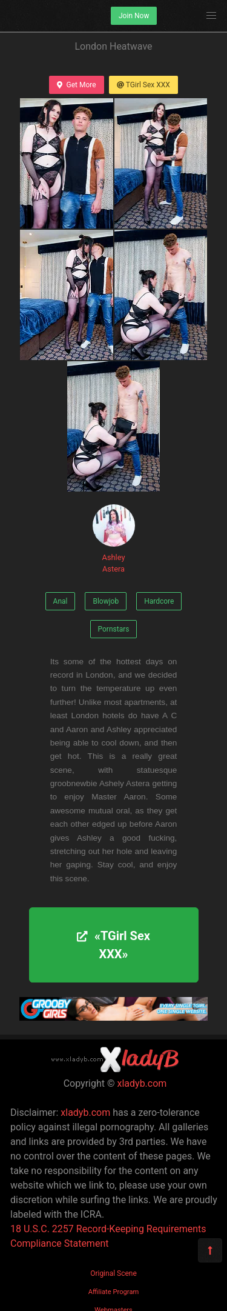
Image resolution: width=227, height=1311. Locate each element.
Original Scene (113, 1273)
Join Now (134, 16)
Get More (76, 85)
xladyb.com (142, 1083)
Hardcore (159, 601)
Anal (60, 601)
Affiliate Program (113, 1292)
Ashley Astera (114, 538)
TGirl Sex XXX (143, 85)
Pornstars (114, 629)
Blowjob (106, 601)
